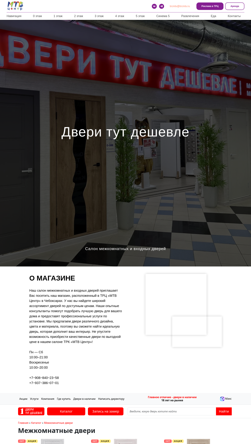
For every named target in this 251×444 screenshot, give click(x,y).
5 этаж (140, 16)
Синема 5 (163, 16)
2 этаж (78, 16)
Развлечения (190, 16)
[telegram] (161, 6)
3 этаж (99, 16)
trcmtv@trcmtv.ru (180, 6)
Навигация (14, 16)
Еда (213, 16)
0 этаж (37, 16)
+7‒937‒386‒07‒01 (44, 383)
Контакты (234, 16)
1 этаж (58, 16)
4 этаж (119, 16)
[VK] (154, 6)
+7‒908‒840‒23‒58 (44, 378)
